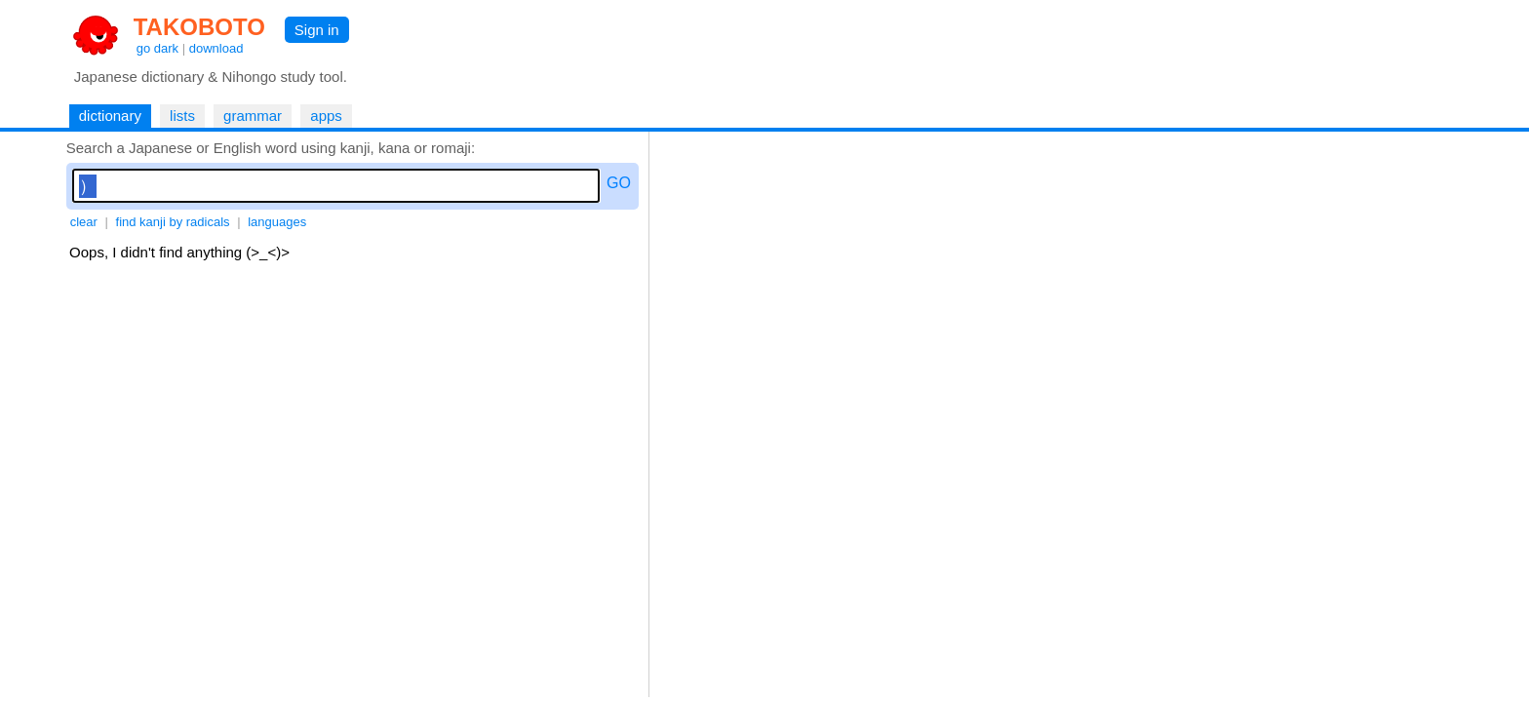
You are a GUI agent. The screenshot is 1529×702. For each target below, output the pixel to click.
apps (326, 115)
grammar (252, 115)
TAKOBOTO (199, 27)
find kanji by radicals (173, 221)
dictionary (110, 115)
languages (277, 221)
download (216, 48)
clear (84, 221)
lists (182, 115)
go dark (157, 48)
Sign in (316, 29)
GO (619, 183)
